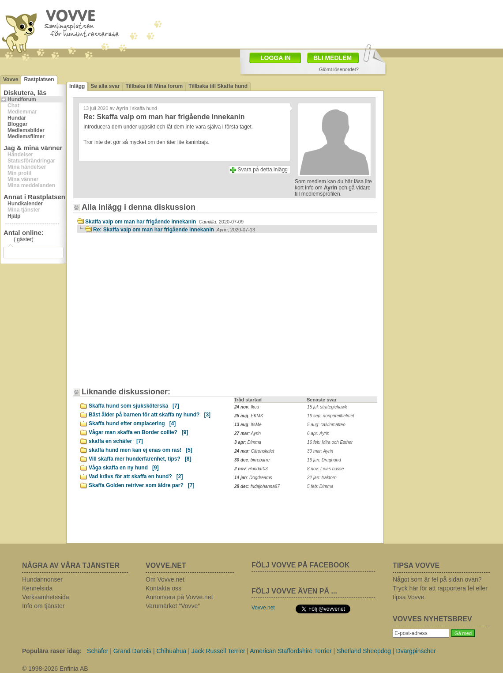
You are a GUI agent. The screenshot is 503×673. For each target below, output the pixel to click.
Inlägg (77, 86)
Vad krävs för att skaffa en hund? (136, 476)
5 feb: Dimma (320, 486)
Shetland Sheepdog (364, 650)
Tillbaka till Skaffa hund (218, 86)
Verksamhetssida (45, 597)
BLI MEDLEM (332, 57)
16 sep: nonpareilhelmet (330, 415)
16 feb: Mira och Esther (330, 442)
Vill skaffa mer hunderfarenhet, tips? (140, 459)
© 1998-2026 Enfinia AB (55, 668)
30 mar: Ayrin (320, 451)
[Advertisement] (125, 292)
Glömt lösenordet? (339, 69)
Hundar (17, 118)
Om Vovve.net (165, 579)
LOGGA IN (275, 57)
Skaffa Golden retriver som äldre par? (141, 485)
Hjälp (14, 216)
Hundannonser (42, 579)
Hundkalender (25, 203)
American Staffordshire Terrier (290, 650)
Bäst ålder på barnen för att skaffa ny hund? (149, 415)
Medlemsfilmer (26, 136)
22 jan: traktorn (322, 477)
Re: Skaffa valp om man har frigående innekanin (174, 230)
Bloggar (17, 124)
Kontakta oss (163, 588)
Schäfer (97, 650)
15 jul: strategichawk (327, 407)
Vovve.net (263, 608)
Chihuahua (172, 650)
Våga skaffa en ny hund (124, 468)
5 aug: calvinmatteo (326, 424)
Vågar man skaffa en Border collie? (138, 432)
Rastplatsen (39, 79)
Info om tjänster (43, 605)
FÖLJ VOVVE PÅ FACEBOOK (300, 565)
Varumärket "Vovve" (173, 605)
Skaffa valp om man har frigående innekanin (164, 222)
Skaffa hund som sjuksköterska (134, 406)
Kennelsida (37, 588)
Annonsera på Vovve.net (179, 597)
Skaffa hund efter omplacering (132, 423)
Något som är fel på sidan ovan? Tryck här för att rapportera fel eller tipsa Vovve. (440, 588)
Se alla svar (105, 86)
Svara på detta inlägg (263, 169)
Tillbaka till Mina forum (154, 86)
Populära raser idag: (52, 650)
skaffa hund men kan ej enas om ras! (140, 450)
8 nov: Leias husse (325, 468)
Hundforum (22, 99)
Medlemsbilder (26, 130)
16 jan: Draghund (324, 459)
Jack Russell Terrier (218, 650)
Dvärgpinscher (416, 650)
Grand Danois (132, 650)
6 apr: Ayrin (318, 433)
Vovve (10, 79)
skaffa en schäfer (116, 441)
